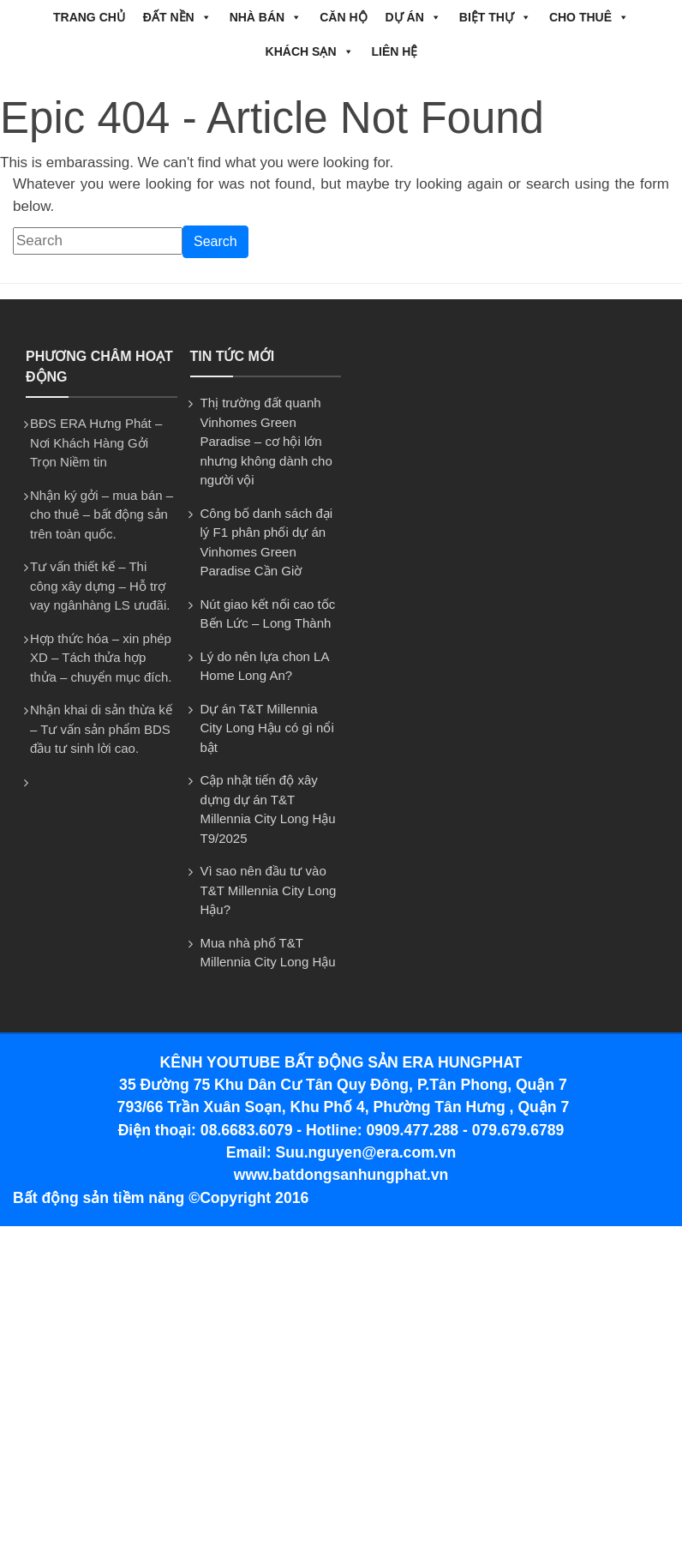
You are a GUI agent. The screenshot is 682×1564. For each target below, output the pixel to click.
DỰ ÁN (413, 17)
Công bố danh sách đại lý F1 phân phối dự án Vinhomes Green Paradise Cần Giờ (266, 542)
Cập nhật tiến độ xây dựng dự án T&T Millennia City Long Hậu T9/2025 (268, 809)
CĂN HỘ (343, 17)
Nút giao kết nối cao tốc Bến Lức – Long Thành (268, 614)
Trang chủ (89, 17)
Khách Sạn (310, 51)
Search (215, 241)
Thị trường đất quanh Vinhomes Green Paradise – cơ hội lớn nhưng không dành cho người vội (266, 441)
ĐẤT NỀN (177, 17)
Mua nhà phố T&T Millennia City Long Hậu (268, 952)
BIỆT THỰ (495, 17)
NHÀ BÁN (266, 17)
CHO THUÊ (589, 17)
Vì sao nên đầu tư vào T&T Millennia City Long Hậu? (268, 890)
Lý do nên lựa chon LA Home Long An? (264, 666)
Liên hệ (395, 51)
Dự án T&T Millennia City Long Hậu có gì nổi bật (267, 728)
